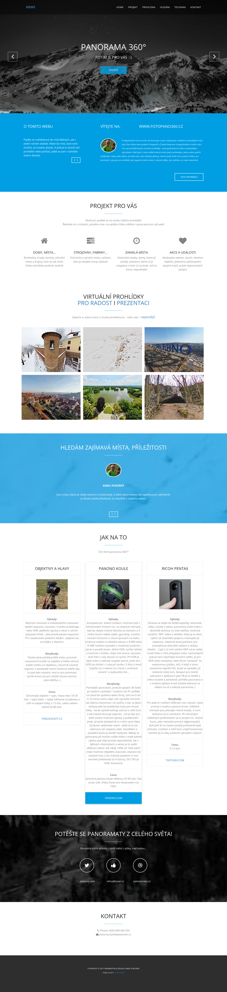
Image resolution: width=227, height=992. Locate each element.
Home (119, 7)
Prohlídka (148, 7)
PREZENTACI (133, 303)
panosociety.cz (52, 718)
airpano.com (87, 867)
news (30, 7)
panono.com (113, 798)
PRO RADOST (95, 303)
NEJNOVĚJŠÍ (148, 317)
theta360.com (175, 760)
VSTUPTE (113, 70)
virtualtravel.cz (114, 867)
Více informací (189, 176)
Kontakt (195, 7)
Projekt (133, 7)
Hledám (165, 7)
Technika (180, 7)
